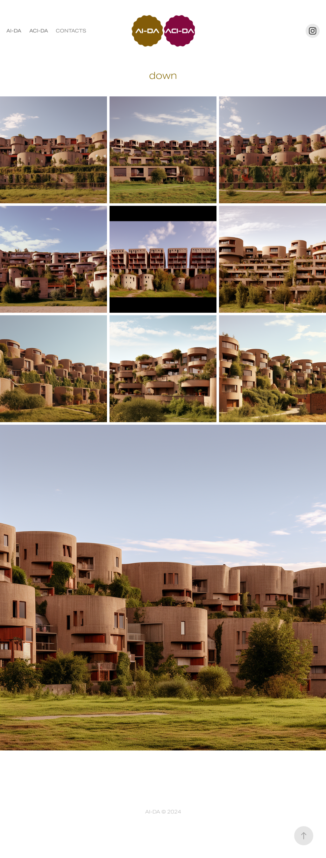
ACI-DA (38, 31)
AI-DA (13, 31)
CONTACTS (71, 31)
